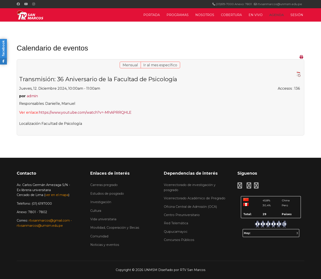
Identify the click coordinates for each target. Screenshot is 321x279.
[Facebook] (18, 4)
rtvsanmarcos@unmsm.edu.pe (279, 4)
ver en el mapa (56, 195)
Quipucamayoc (175, 232)
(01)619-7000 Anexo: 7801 (234, 4)
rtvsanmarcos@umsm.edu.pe (40, 226)
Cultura (95, 211)
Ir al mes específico (160, 65)
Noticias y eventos (104, 245)
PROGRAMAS (178, 15)
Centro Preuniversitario (182, 215)
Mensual (130, 65)
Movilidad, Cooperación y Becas (114, 228)
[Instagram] (33, 4)
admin (32, 96)
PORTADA (151, 15)
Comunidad (99, 236)
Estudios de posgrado (107, 194)
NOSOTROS (204, 15)
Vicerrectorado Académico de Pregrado (194, 198)
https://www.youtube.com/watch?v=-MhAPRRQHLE (85, 112)
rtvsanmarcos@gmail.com (49, 220)
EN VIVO (256, 15)
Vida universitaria (103, 219)
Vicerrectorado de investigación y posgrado (190, 187)
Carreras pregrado (104, 185)
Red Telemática (176, 223)
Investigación (100, 202)
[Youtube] (26, 4)
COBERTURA (231, 15)
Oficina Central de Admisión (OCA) (190, 207)
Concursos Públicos (179, 240)
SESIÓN (296, 15)
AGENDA (276, 15)
